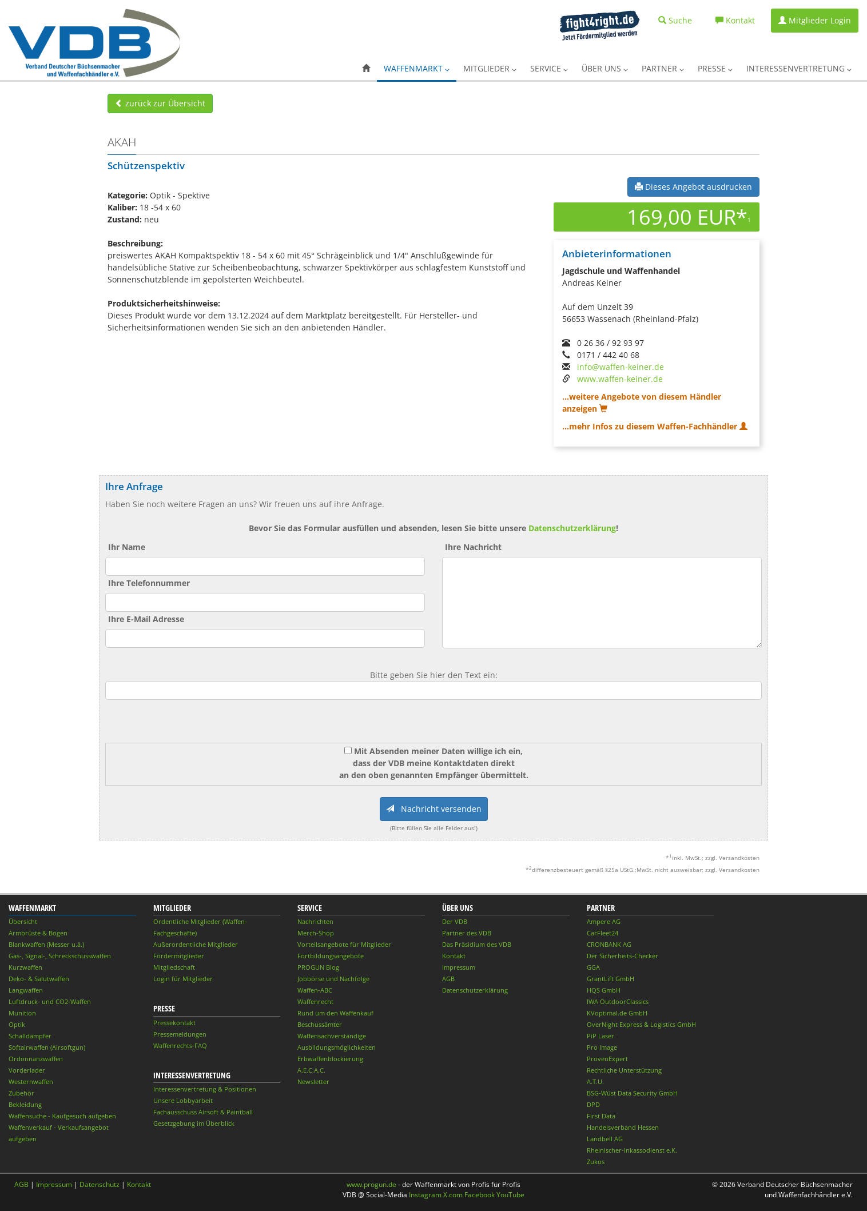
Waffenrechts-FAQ (180, 1045)
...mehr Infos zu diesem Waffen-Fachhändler (654, 426)
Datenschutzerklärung (572, 528)
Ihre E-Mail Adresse (146, 619)
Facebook (479, 1195)
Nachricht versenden (434, 808)
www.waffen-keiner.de (620, 378)
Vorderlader (27, 1070)
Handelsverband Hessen (623, 1127)
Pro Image (602, 1047)
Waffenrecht (315, 1001)
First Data (601, 1116)
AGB (448, 978)
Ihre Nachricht (473, 546)
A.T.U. (595, 1081)
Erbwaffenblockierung (330, 1058)
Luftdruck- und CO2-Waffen (50, 1001)
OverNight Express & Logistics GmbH (641, 1024)
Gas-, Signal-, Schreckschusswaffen (60, 955)
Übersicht (23, 921)
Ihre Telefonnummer (149, 582)
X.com (453, 1195)
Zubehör (21, 1093)
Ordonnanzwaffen (36, 1058)
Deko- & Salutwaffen (39, 978)
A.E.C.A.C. (311, 1070)
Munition (22, 1013)
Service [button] (549, 68)
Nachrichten (315, 921)
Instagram (425, 1195)
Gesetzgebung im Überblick (193, 1123)
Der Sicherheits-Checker (622, 955)
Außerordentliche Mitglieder (195, 944)
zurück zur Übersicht (160, 103)
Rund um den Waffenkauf (335, 1013)
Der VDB (454, 921)
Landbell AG (605, 1138)
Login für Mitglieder (183, 978)
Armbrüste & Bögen (38, 933)
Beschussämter (319, 1024)
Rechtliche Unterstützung (624, 1070)
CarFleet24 (602, 933)
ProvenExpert (607, 1058)
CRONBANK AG (609, 944)
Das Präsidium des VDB (476, 944)
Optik (17, 1024)
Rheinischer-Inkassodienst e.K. (632, 1150)
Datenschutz (99, 1184)
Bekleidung (25, 1104)
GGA (593, 967)
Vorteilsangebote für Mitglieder (344, 944)
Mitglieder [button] (489, 68)
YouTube (510, 1195)
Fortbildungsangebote (330, 955)
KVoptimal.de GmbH (617, 1013)
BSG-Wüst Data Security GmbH (632, 1093)
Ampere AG (604, 921)
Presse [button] (715, 68)
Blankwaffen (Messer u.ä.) (46, 944)
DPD (593, 1104)
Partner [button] (663, 68)
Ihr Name (126, 546)
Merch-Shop (315, 933)
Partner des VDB (466, 933)
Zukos (595, 1161)
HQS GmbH (604, 990)
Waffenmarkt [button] (417, 68)
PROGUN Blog (318, 967)
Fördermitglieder (178, 955)
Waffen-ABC (314, 990)
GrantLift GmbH (610, 978)
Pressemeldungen (179, 1034)
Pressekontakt (174, 1022)
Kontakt (454, 955)
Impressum (458, 967)
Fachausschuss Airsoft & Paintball (203, 1112)
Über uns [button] (605, 68)
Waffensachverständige (331, 1035)
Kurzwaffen (25, 967)
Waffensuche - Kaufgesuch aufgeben (62, 1116)
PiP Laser (600, 1035)
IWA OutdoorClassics (618, 1001)
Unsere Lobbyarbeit (183, 1100)
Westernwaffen (31, 1081)
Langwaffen (26, 990)
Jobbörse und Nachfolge (333, 978)
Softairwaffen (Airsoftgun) (47, 1047)
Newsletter (313, 1081)
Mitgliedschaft (174, 967)
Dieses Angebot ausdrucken (693, 186)
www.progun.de (371, 1184)
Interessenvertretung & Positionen (204, 1089)
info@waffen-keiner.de (620, 366)
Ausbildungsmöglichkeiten (336, 1047)
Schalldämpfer (30, 1035)
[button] (366, 68)
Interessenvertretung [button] (799, 68)
